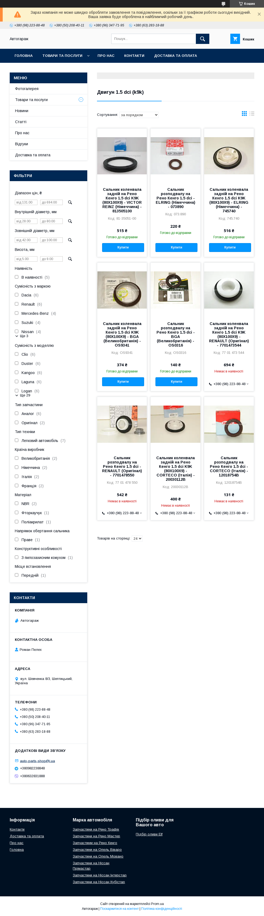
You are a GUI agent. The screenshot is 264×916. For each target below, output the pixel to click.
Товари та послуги (62, 56)
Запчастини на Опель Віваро (97, 850)
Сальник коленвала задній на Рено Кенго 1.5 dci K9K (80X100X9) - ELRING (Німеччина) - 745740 (228, 200)
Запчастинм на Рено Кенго (95, 843)
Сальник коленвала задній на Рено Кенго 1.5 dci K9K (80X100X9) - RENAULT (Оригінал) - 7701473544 (229, 334)
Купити (123, 247)
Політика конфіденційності (161, 909)
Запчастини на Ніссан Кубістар (99, 882)
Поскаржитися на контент (119, 909)
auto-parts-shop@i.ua (37, 761)
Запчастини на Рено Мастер (96, 836)
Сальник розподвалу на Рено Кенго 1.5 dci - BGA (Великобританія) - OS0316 (176, 334)
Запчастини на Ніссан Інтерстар (100, 875)
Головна (24, 56)
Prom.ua (157, 904)
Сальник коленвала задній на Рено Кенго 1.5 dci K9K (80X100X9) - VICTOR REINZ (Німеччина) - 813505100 (122, 200)
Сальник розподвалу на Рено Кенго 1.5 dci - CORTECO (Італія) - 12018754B (229, 466)
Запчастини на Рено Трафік (96, 829)
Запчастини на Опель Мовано (98, 856)
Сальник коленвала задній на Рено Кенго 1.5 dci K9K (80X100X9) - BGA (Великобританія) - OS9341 (122, 334)
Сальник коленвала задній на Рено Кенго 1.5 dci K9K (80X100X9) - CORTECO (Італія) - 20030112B (175, 469)
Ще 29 (25, 395)
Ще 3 (24, 336)
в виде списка (251, 115)
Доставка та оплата (175, 56)
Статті (20, 122)
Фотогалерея (27, 89)
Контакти (134, 56)
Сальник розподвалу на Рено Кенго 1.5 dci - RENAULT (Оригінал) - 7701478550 (122, 466)
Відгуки (21, 144)
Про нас (106, 56)
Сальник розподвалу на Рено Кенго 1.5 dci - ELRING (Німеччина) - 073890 (175, 198)
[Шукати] (202, 39)
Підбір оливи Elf (149, 834)
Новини (21, 111)
